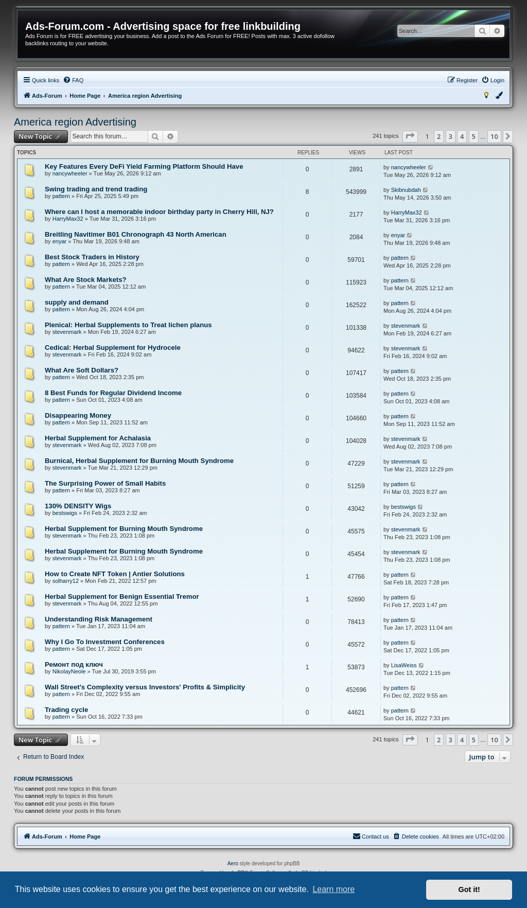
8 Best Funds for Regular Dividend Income (113, 393)
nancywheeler (69, 173)
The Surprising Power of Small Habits (105, 483)
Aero (232, 863)
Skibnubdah (406, 190)
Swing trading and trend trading (96, 189)
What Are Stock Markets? (86, 279)
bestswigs (64, 513)
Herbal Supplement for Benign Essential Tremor (122, 596)
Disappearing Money (78, 415)
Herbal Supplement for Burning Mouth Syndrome (124, 528)
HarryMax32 (67, 219)
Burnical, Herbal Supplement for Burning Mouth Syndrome (139, 461)
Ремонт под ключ (74, 664)
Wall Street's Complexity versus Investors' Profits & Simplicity (145, 687)
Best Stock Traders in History (92, 257)
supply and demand (77, 302)
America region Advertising (75, 122)
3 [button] (450, 136)
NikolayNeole (69, 671)
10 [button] (494, 136)
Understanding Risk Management (98, 619)
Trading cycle (66, 710)
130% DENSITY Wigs (78, 506)
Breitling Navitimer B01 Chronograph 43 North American (135, 234)
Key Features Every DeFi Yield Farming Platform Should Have (144, 166)
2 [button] (439, 136)
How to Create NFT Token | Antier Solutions (115, 574)
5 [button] (474, 136)
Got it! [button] (469, 889)
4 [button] (462, 136)
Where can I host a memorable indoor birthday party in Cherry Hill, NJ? (159, 212)
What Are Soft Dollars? (81, 370)
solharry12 (65, 581)
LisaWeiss (404, 665)
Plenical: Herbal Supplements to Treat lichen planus (128, 325)
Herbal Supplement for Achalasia (98, 438)
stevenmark (67, 332)
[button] (410, 136)
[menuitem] (73, 80)
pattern (61, 196)
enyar (59, 241)
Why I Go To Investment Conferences (105, 642)
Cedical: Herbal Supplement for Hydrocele (113, 347)
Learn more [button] (333, 889)
